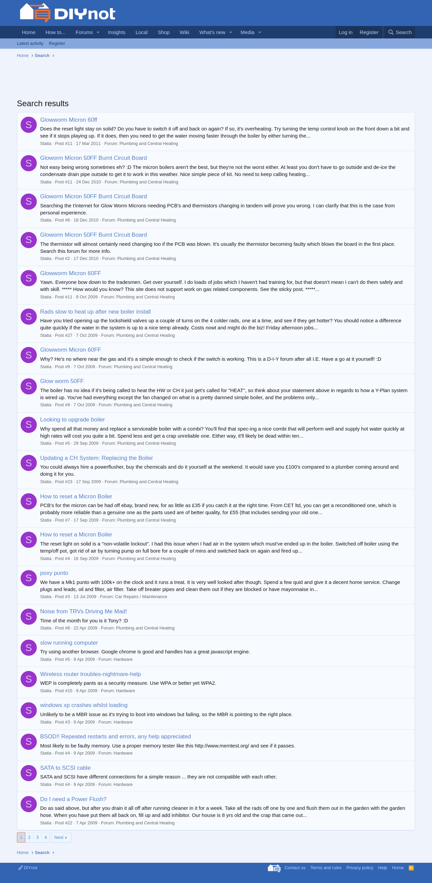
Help (382, 867)
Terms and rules (326, 867)
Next (58, 837)
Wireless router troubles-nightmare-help (90, 674)
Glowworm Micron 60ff (68, 120)
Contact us (295, 867)
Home (28, 32)
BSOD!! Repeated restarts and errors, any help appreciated (115, 736)
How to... (55, 32)
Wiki (184, 32)
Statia (45, 143)
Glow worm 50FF (62, 381)
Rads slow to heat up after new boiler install (95, 311)
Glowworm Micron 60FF (70, 273)
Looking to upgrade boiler (72, 419)
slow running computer (69, 643)
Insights (117, 32)
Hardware (123, 659)
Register (57, 43)
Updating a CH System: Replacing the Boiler (96, 458)
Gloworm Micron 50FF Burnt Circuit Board (93, 158)
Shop (163, 32)
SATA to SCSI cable (65, 768)
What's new (212, 32)
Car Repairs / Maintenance (141, 596)
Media (247, 32)
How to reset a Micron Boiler (76, 496)
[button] (98, 32)
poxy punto (54, 573)
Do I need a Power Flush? (73, 799)
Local (142, 32)
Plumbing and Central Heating (148, 143)
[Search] (399, 32)
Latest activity (30, 43)
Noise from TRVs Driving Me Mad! (83, 611)
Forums (84, 32)
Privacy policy (360, 867)
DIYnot (27, 867)
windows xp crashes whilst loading (84, 705)
